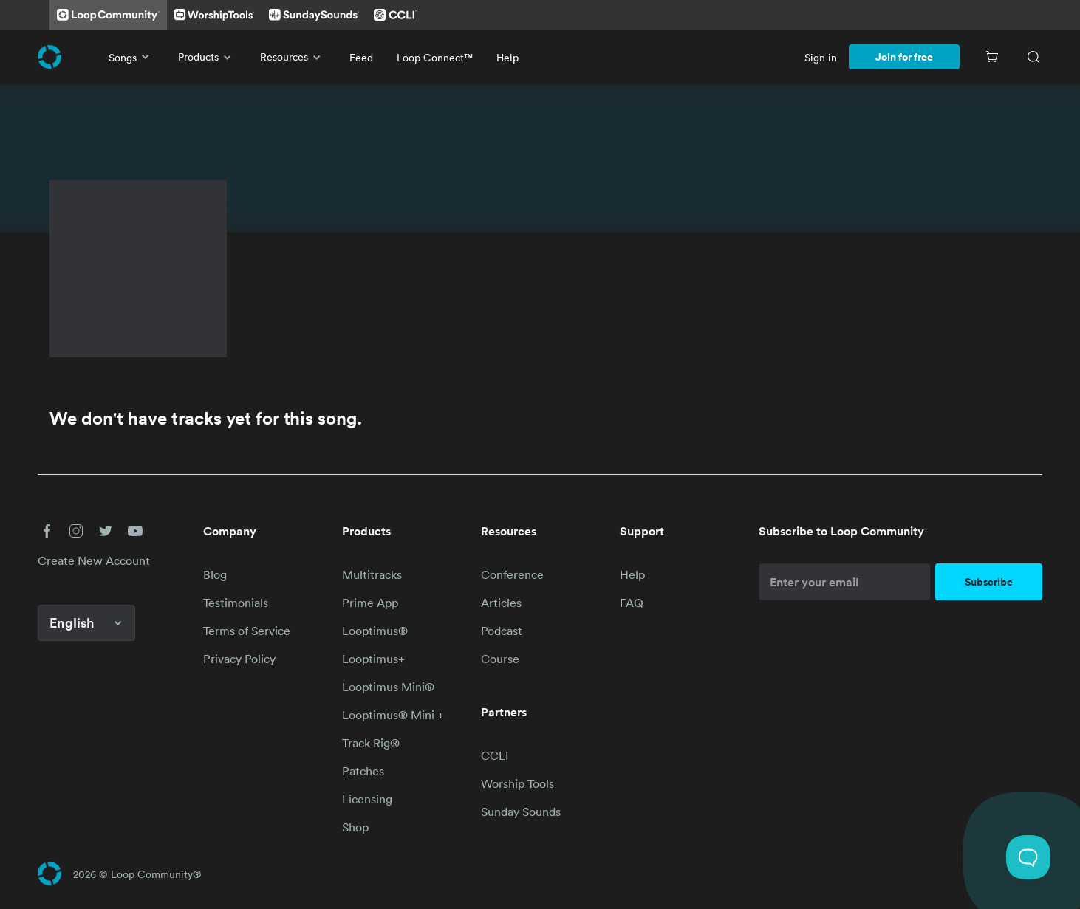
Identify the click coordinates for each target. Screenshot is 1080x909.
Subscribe (989, 581)
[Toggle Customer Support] (1028, 857)
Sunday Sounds (521, 811)
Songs (131, 57)
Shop (355, 827)
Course (500, 658)
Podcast (501, 630)
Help (507, 57)
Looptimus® (375, 630)
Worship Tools (517, 783)
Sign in (820, 57)
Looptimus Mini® (388, 686)
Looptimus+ (373, 658)
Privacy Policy (239, 658)
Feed (361, 57)
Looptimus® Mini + (393, 714)
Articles (501, 602)
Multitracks (372, 574)
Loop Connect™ (435, 57)
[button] (46, 531)
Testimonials (235, 602)
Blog (215, 574)
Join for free (904, 56)
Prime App (370, 602)
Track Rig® (371, 742)
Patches (363, 771)
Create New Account (94, 560)
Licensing (367, 799)
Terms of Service (246, 630)
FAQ (631, 602)
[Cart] (992, 57)
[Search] (1033, 57)
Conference (512, 574)
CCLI (494, 755)
